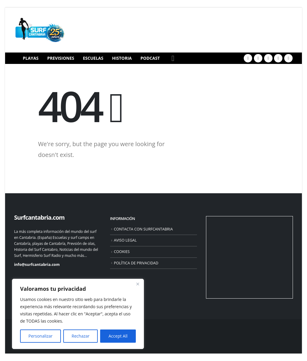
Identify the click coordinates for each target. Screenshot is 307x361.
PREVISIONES (60, 58)
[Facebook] (248, 58)
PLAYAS (30, 58)
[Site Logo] (39, 30)
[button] (172, 58)
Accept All (118, 336)
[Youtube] (268, 58)
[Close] (137, 283)
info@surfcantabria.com (37, 264)
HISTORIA (122, 58)
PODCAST (150, 58)
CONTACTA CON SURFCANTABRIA (143, 229)
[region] (78, 314)
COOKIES (122, 251)
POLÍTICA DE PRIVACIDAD (136, 263)
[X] (258, 58)
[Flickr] (288, 58)
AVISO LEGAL (125, 240)
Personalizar (40, 336)
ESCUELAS (93, 58)
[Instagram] (278, 58)
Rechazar (81, 336)
